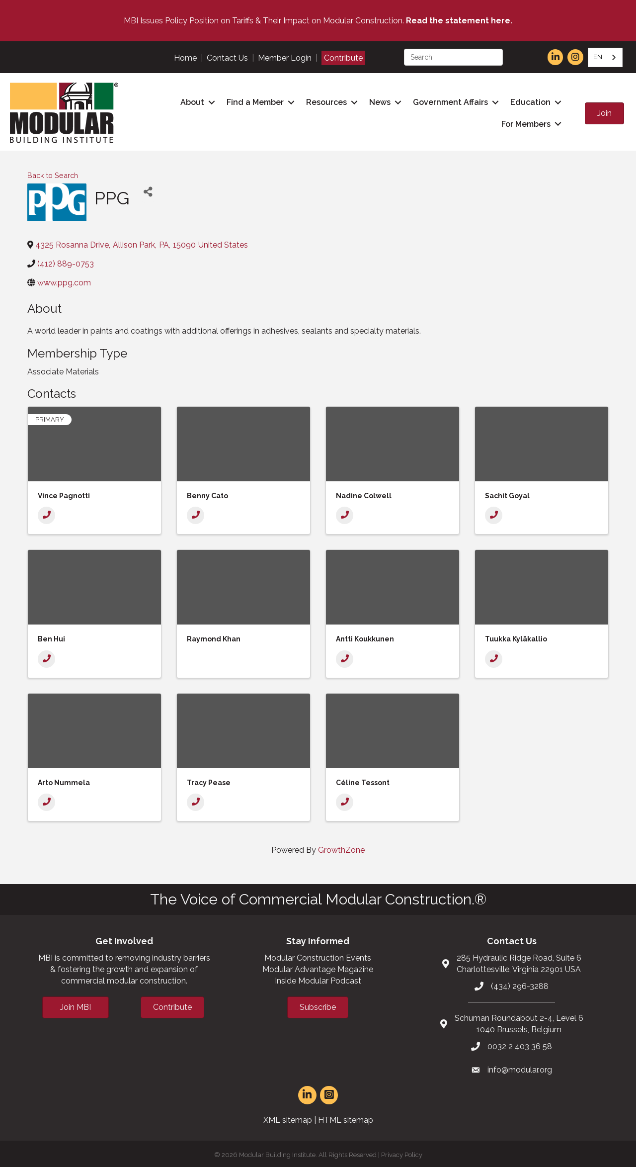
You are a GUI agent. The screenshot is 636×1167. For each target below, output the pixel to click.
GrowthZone (341, 847)
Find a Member (253, 101)
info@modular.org (519, 1067)
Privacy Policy (401, 1152)
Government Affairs (448, 101)
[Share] (148, 189)
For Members (524, 122)
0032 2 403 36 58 (519, 1043)
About (190, 101)
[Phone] (46, 512)
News (378, 101)
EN (597, 57)
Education (528, 101)
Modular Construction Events (317, 955)
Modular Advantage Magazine (317, 966)
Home (185, 58)
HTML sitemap (345, 1117)
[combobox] (605, 57)
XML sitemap (287, 1117)
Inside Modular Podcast (318, 978)
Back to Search (52, 172)
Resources (324, 101)
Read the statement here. (459, 20)
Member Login (285, 58)
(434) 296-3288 (520, 983)
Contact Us (227, 58)
